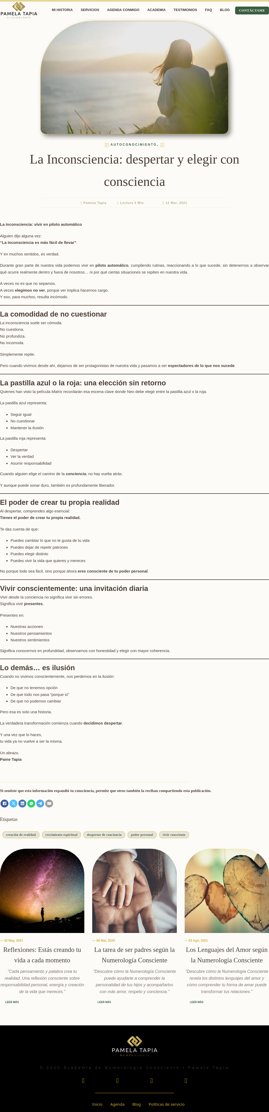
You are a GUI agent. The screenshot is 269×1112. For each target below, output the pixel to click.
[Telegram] (40, 803)
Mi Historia (62, 10)
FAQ (208, 10)
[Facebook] (4, 803)
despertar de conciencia (104, 835)
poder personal (142, 835)
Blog (225, 10)
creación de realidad (21, 835)
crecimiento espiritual (61, 835)
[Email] (49, 803)
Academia (156, 10)
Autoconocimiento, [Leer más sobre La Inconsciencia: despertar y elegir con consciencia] (135, 144)
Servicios (90, 10)
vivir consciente (174, 835)
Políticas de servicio (167, 1104)
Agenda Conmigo (123, 10)
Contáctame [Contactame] (252, 10)
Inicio (97, 1104)
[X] (13, 803)
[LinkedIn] (22, 803)
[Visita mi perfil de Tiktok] (152, 1081)
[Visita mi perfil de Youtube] (117, 1081)
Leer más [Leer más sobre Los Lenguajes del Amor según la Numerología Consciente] (197, 1002)
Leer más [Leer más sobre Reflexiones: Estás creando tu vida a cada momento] (12, 1002)
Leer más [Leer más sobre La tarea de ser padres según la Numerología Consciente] (104, 1002)
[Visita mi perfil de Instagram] (83, 1081)
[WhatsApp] (31, 803)
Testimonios (185, 10)
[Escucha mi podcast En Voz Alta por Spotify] (186, 1081)
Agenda (117, 1104)
